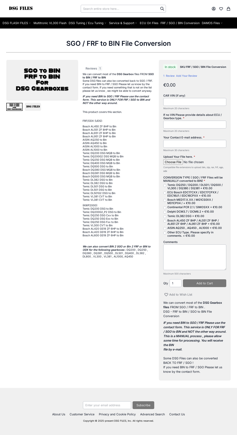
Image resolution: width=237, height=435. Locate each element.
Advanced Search (152, 414)
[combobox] (123, 9)
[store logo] (20, 9)
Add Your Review (186, 75)
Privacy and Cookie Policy (117, 414)
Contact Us (177, 414)
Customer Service (82, 414)
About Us (58, 414)
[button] (14, 107)
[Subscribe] (143, 405)
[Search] (162, 8)
